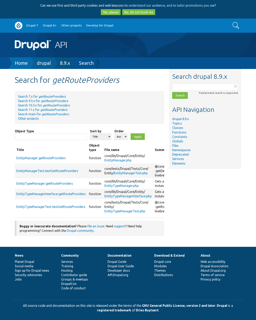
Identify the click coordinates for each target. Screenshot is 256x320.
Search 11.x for (42, 109)
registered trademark (114, 310)
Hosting (67, 270)
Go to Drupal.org (18, 25)
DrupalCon (69, 284)
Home (21, 63)
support (119, 226)
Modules (160, 266)
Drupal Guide (117, 261)
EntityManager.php (117, 160)
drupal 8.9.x (180, 119)
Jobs (18, 279)
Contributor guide (74, 275)
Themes (160, 270)
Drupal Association (214, 266)
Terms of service (213, 275)
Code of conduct (73, 288)
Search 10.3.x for (44, 105)
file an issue (95, 226)
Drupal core (162, 261)
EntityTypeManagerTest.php (124, 211)
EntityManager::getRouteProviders (41, 158)
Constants (179, 137)
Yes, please (111, 12)
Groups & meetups (74, 279)
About (205, 255)
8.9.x (65, 63)
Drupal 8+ (50, 25)
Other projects (71, 25)
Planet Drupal (24, 261)
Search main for (43, 114)
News (19, 255)
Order (119, 131)
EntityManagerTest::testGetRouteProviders (47, 171)
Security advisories (28, 275)
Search (86, 63)
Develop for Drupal (99, 25)
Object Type (24, 131)
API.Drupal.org (118, 275)
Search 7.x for (42, 96)
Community (70, 255)
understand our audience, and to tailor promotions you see (172, 5)
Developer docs (119, 270)
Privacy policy (210, 279)
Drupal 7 (32, 25)
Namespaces (181, 150)
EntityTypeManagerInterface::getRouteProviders (51, 194)
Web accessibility (213, 261)
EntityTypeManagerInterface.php (128, 196)
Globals (177, 141)
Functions (179, 132)
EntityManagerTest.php (131, 173)
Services (178, 159)
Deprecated (180, 154)
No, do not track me (138, 12)
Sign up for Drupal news (32, 270)
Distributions (163, 275)
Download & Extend (169, 255)
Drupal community (80, 230)
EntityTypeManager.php (121, 185)
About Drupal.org (213, 270)
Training (67, 266)
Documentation (119, 255)
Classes (177, 128)
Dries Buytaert (147, 310)
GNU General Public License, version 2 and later (178, 305)
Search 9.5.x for (43, 101)
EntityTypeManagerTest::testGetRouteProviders (50, 207)
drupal (44, 63)
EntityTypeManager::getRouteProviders (44, 183)
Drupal (222, 305)
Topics (177, 123)
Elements (178, 163)
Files (175, 145)
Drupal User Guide (121, 266)
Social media (24, 266)
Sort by (95, 131)
